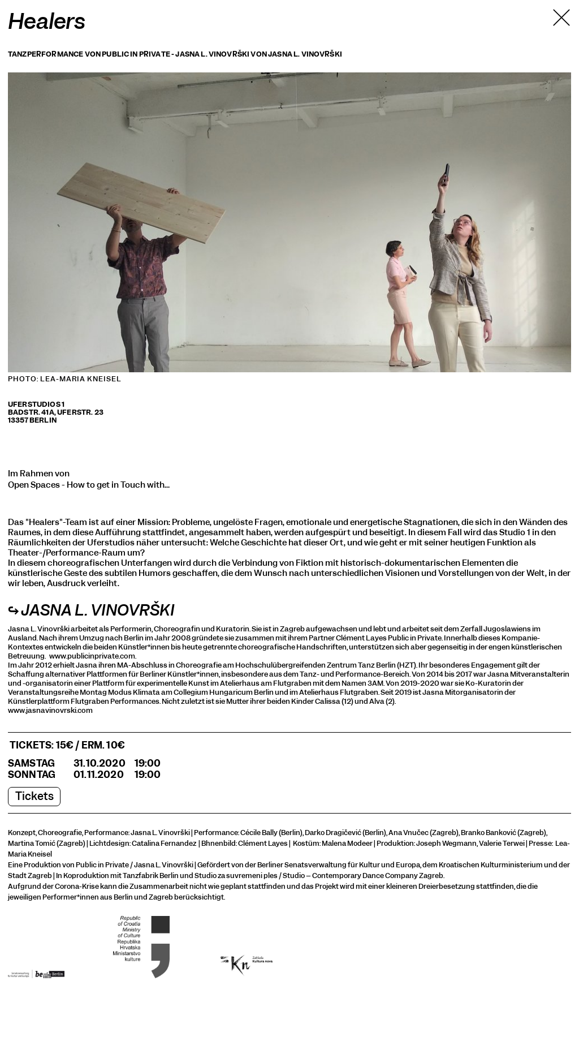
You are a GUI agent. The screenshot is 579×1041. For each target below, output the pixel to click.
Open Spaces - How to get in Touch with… (89, 485)
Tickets (34, 796)
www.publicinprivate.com (92, 656)
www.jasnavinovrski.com (50, 710)
